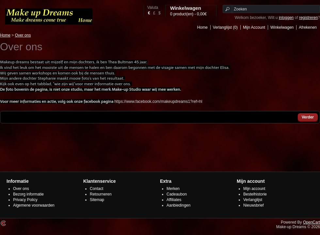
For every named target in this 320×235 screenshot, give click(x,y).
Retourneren (101, 194)
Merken (173, 188)
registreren (308, 17)
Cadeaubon (177, 194)
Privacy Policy (25, 199)
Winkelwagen (282, 27)
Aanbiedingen (178, 205)
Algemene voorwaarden (34, 205)
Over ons (23, 35)
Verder (308, 117)
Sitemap (97, 199)
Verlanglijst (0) (225, 27)
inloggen (286, 17)
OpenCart (311, 222)
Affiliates (174, 199)
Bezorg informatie (28, 194)
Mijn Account (254, 27)
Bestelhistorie (255, 194)
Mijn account (254, 188)
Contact (96, 188)
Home (202, 27)
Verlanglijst (252, 199)
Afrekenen (308, 27)
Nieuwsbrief (253, 205)
